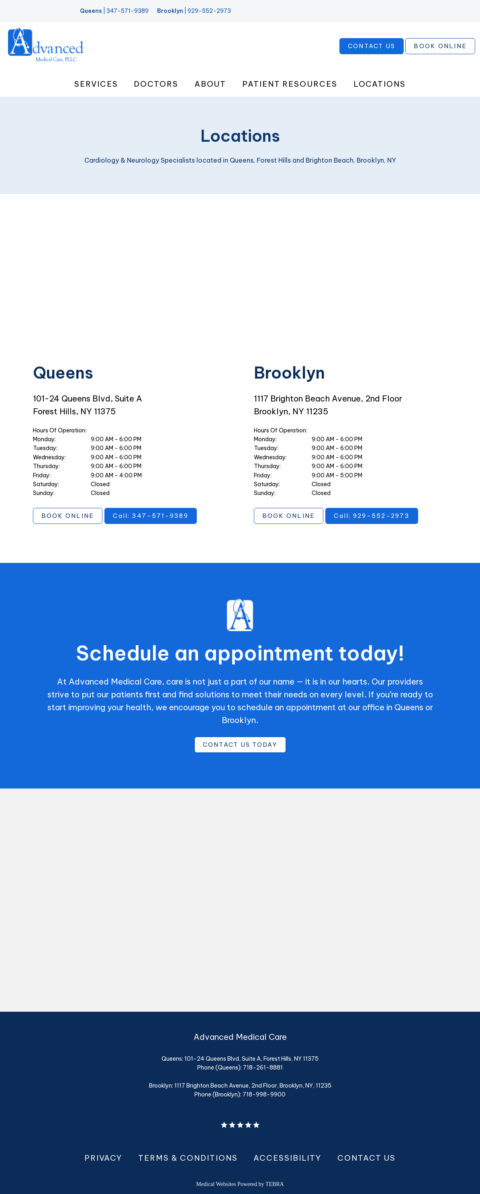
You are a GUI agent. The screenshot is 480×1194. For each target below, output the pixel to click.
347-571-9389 (127, 10)
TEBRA (275, 1184)
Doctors (156, 84)
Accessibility (287, 1158)
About (210, 84)
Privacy (103, 1158)
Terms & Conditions (187, 1158)
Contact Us (366, 1158)
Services (96, 84)
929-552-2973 (209, 10)
